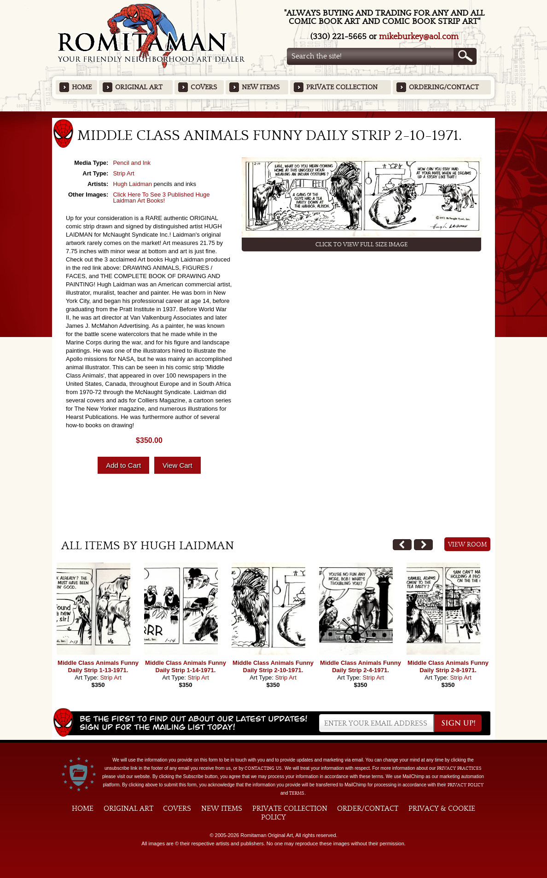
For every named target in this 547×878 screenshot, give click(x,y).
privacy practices (459, 768)
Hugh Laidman (132, 183)
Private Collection (342, 87)
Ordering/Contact (444, 87)
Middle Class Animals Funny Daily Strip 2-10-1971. (273, 666)
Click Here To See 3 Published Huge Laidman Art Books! (161, 197)
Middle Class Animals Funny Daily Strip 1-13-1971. (98, 666)
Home (82, 87)
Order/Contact (367, 808)
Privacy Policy (465, 785)
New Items (260, 87)
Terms (296, 793)
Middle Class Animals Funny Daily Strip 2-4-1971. (360, 666)
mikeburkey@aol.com (419, 36)
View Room (467, 544)
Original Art (139, 87)
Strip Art (123, 173)
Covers (204, 87)
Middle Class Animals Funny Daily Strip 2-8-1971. (448, 666)
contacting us (263, 768)
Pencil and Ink (132, 162)
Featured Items (274, 114)
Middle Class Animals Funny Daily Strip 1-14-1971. (185, 666)
